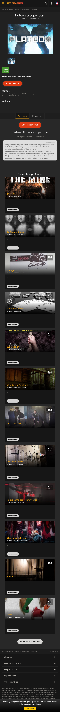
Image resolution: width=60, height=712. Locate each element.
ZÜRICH (24, 19)
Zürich (17, 9)
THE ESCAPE (17, 311)
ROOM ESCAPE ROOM (20, 541)
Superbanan (13, 347)
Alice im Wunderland (17, 538)
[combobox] (51, 3)
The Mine (11, 194)
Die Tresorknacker (15, 462)
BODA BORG (34, 19)
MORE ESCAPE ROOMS (30, 641)
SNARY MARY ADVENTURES (22, 426)
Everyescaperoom (7, 9)
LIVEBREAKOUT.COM (20, 388)
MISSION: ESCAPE (19, 502)
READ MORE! (12, 248)
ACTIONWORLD (18, 464)
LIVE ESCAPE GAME (19, 273)
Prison (10, 576)
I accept (30, 708)
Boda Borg (25, 9)
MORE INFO (11, 83)
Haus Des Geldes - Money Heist (22, 500)
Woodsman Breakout (17, 385)
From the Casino (15, 309)
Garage (10, 270)
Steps (9, 615)
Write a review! (30, 125)
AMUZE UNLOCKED (19, 235)
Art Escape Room (15, 232)
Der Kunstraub (14, 423)
